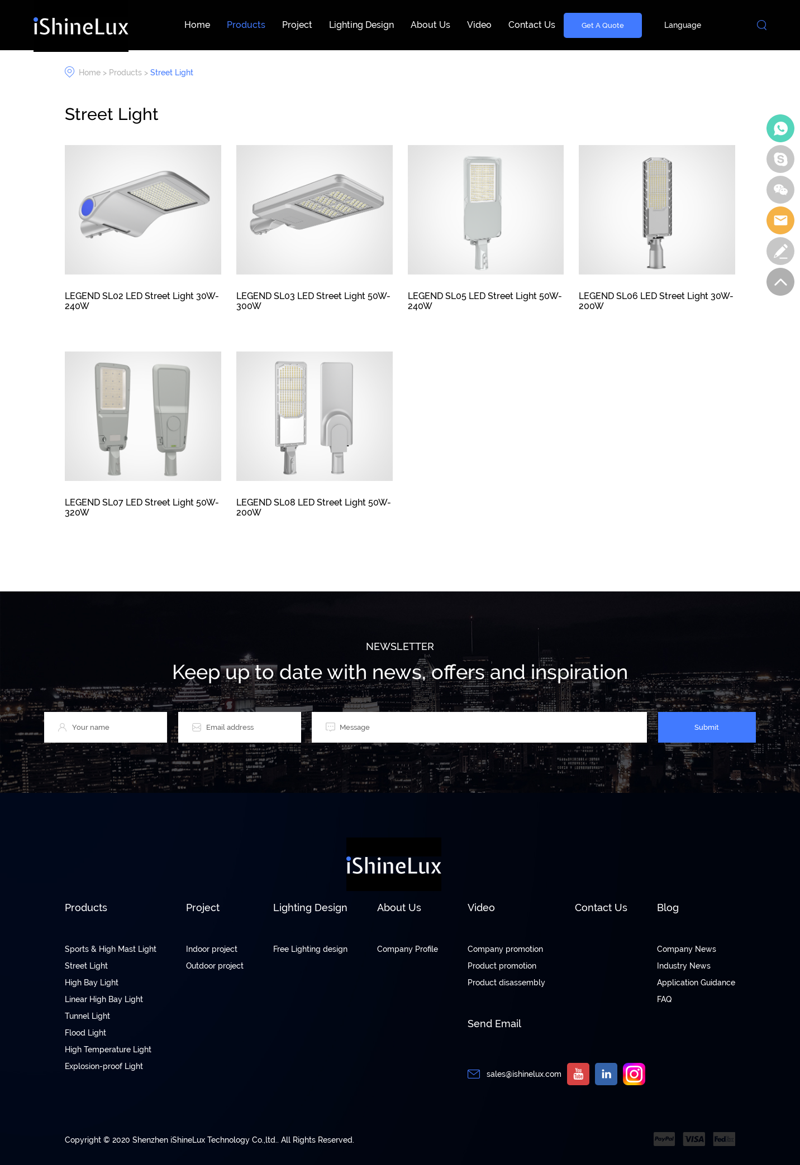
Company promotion (505, 949)
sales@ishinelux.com (524, 1074)
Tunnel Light (87, 1016)
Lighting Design (361, 25)
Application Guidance (696, 982)
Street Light (171, 72)
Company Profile (407, 949)
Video (479, 25)
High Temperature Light (108, 1049)
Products (246, 25)
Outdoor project (215, 965)
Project (297, 25)
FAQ (664, 999)
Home (197, 25)
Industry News (684, 965)
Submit (706, 727)
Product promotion (502, 965)
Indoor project (211, 949)
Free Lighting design (310, 949)
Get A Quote (603, 25)
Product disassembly (506, 982)
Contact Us (531, 25)
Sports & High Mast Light (110, 949)
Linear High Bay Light (104, 999)
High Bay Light (91, 982)
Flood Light (85, 1032)
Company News (686, 949)
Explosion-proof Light (104, 1066)
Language (682, 25)
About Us (430, 25)
